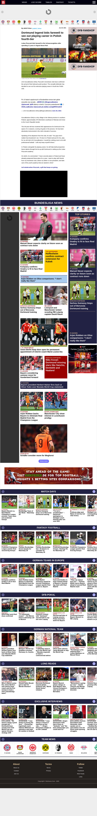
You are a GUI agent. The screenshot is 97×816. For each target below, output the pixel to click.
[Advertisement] (48, 32)
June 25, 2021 (56, 138)
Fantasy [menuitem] (60, 2)
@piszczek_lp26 (27, 132)
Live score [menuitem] (36, 2)
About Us (16, 795)
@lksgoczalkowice (51, 130)
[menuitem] (10, 2)
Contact (16, 798)
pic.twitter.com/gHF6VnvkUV (51, 134)
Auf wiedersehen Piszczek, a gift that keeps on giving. (39, 195)
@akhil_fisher (36, 56)
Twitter (81, 795)
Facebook (81, 798)
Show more (44, 489)
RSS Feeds (80, 801)
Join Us (16, 801)
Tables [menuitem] (49, 2)
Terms (48, 795)
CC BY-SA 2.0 (43, 106)
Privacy (48, 798)
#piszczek (37, 134)
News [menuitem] (24, 2)
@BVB (39, 130)
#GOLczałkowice (27, 134)
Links (80, 804)
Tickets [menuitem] (71, 2)
